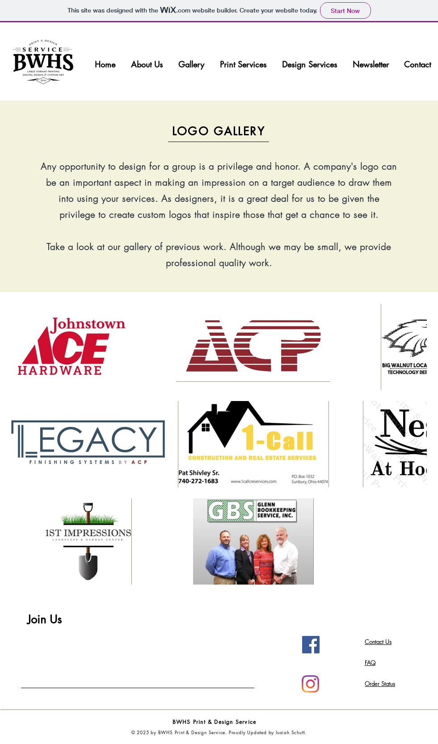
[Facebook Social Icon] (311, 644)
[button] (191, 64)
